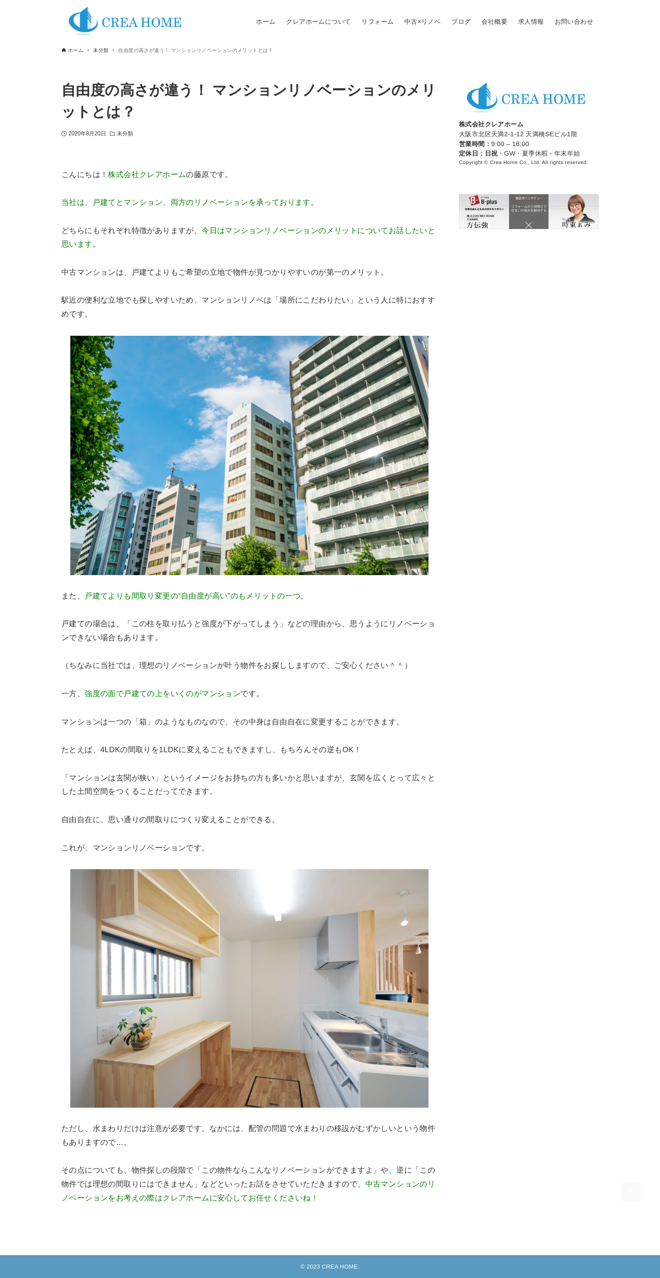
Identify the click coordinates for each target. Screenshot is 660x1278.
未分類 (125, 133)
